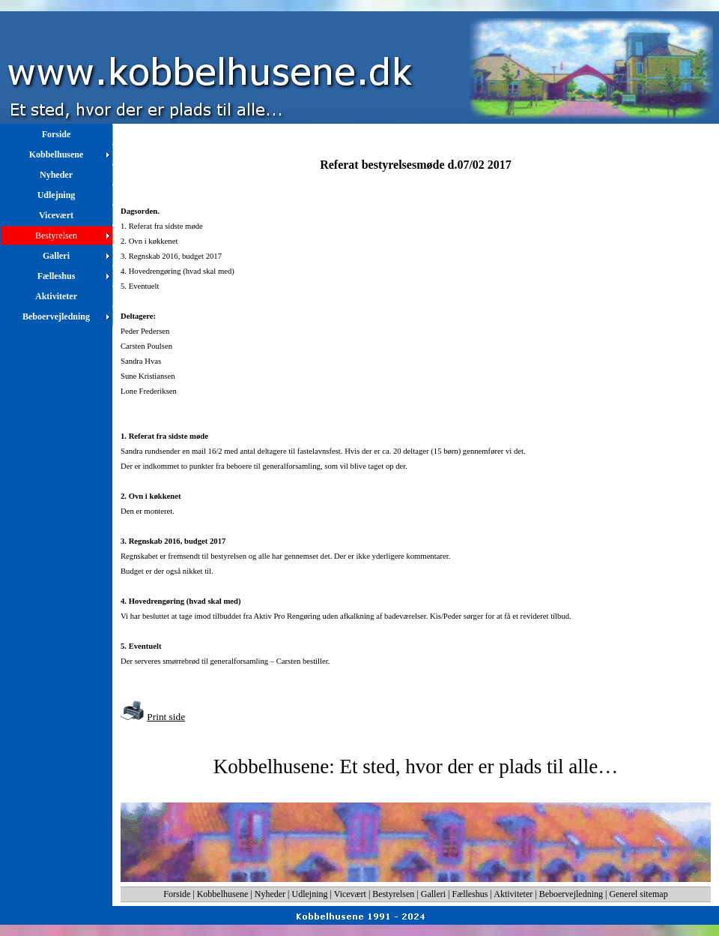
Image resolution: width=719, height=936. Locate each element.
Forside (176, 894)
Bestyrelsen (393, 894)
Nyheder (270, 894)
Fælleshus (470, 894)
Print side (166, 716)
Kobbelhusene (223, 894)
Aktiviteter (513, 894)
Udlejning (310, 894)
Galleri (433, 894)
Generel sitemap (638, 894)
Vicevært (350, 894)
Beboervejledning (571, 894)
